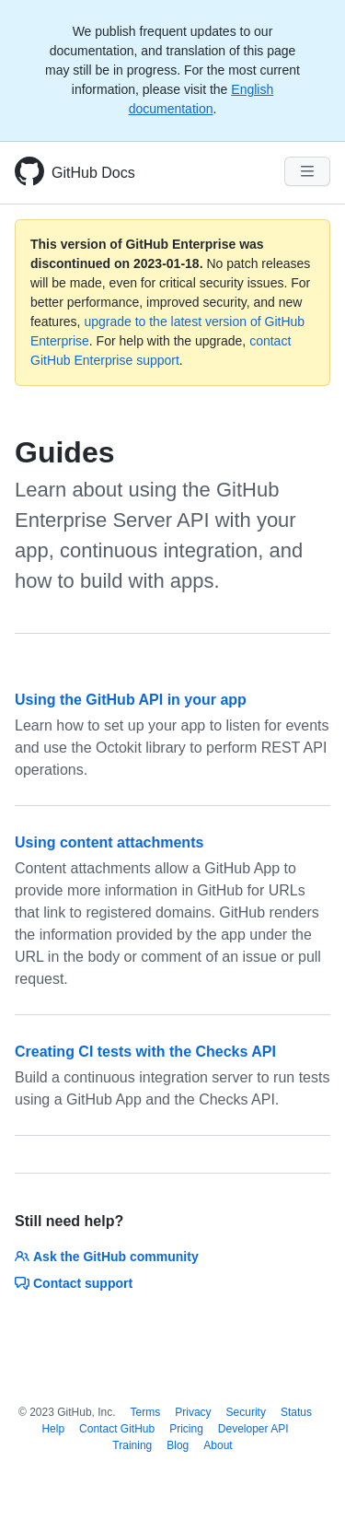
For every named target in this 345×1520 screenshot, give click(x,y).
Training (132, 1445)
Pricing (186, 1428)
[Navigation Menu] (307, 171)
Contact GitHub (117, 1428)
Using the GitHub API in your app (131, 699)
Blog (178, 1445)
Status (296, 1412)
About (217, 1445)
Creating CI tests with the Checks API (145, 1051)
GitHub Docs (93, 173)
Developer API (253, 1428)
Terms (146, 1412)
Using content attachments (109, 842)
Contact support (73, 1283)
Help (52, 1428)
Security (246, 1412)
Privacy (193, 1412)
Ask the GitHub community (107, 1256)
